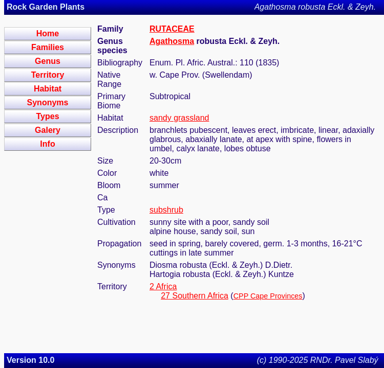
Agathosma (172, 41)
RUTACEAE (172, 29)
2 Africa (163, 286)
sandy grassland (179, 117)
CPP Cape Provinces (268, 296)
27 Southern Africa (194, 295)
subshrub (166, 209)
